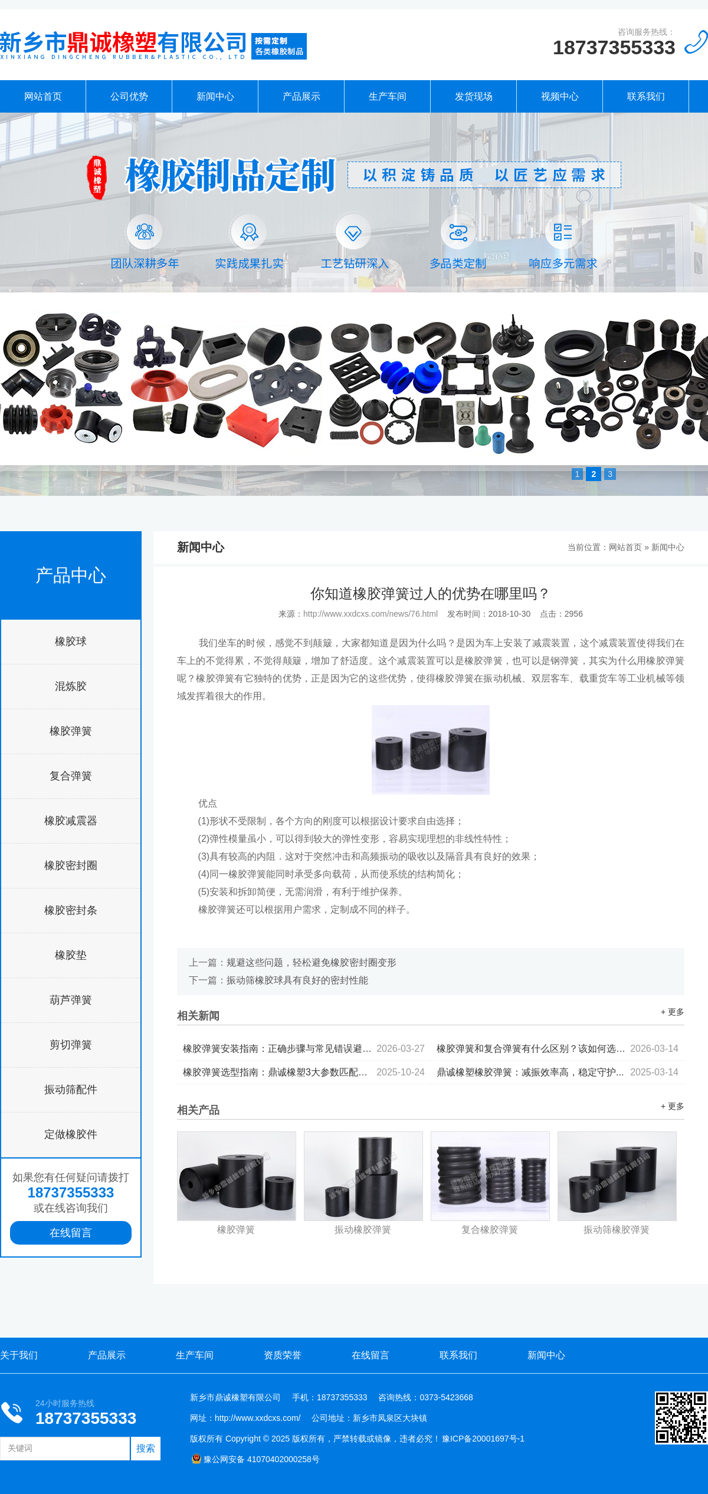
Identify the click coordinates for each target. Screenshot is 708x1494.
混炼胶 (71, 686)
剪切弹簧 (71, 1045)
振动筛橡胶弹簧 (617, 1230)
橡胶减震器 (70, 821)
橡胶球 (71, 641)
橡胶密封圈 (70, 865)
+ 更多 (672, 1011)
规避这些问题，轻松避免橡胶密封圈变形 (311, 962)
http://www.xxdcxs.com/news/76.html (370, 613)
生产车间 (388, 96)
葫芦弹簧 (71, 1000)
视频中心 (560, 96)
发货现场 (474, 96)
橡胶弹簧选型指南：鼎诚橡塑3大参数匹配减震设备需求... (304, 1072)
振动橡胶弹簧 (363, 1230)
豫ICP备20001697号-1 (483, 1438)
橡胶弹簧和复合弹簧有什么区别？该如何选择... (557, 1048)
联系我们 (646, 96)
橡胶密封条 (70, 910)
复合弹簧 (71, 776)
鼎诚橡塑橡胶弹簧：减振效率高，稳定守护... (557, 1072)
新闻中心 (215, 96)
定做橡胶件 (70, 1134)
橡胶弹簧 (71, 731)
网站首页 (43, 96)
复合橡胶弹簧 (489, 1230)
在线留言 (71, 1233)
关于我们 (19, 1355)
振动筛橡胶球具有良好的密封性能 (297, 980)
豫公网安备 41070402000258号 (255, 1459)
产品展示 (301, 96)
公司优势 (129, 96)
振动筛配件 (70, 1089)
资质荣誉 (282, 1355)
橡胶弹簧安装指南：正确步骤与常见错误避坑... (304, 1048)
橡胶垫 (71, 955)
